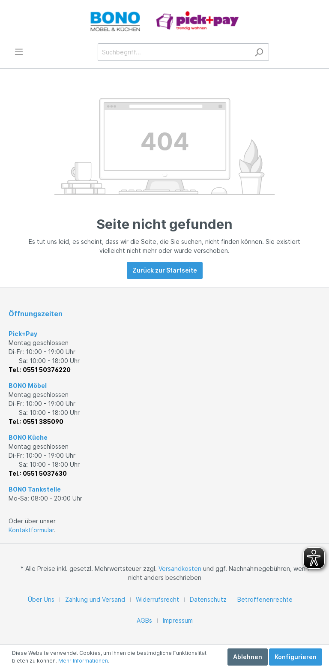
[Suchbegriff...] (173, 52)
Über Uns (41, 599)
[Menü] (19, 51)
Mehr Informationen (83, 660)
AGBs (144, 620)
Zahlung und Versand (95, 599)
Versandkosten (180, 568)
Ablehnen (247, 656)
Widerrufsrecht (157, 599)
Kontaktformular (31, 530)
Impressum (178, 620)
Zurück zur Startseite (164, 270)
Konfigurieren (296, 656)
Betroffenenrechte (265, 599)
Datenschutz (208, 599)
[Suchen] (259, 52)
